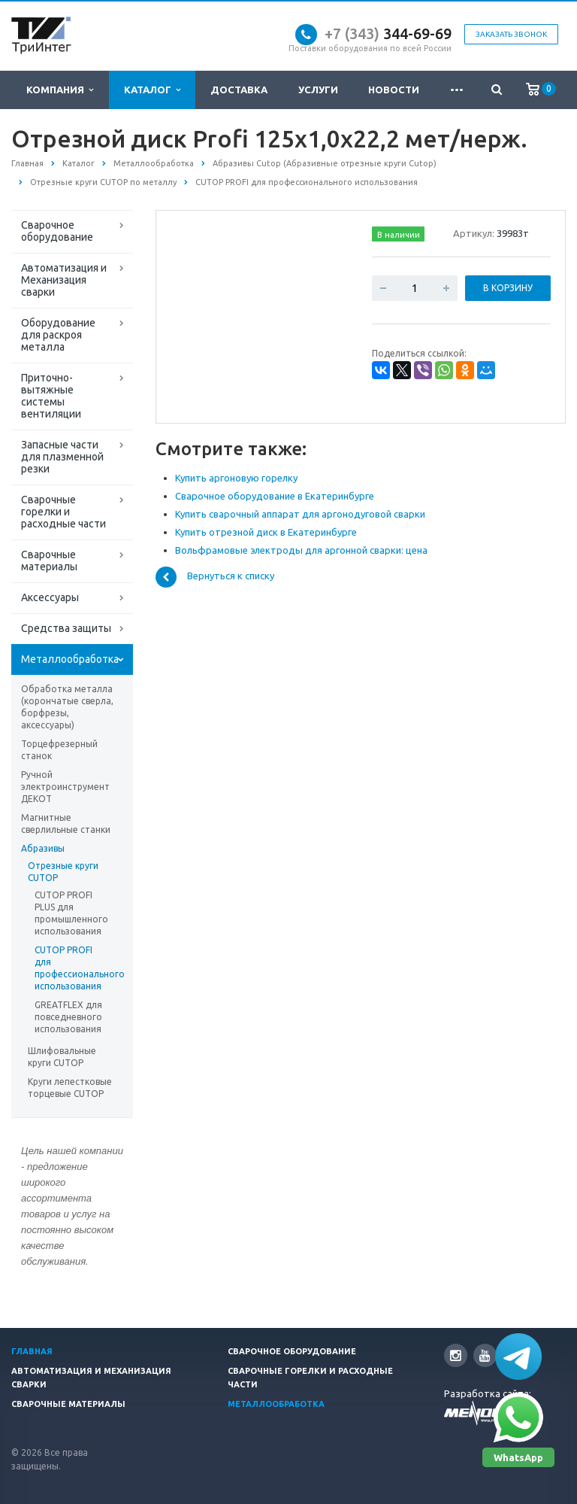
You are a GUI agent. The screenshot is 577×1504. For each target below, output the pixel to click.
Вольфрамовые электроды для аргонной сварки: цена (301, 550)
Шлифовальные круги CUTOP (62, 1057)
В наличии (398, 234)
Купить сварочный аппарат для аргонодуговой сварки (300, 514)
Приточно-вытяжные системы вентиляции (51, 396)
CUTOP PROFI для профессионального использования (72, 968)
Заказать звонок (511, 34)
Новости (393, 89)
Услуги (318, 89)
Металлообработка (70, 659)
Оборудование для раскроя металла (58, 335)
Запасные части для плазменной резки (62, 457)
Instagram (455, 1355)
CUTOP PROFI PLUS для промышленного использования (71, 913)
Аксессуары (50, 597)
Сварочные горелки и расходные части (63, 512)
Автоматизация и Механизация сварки (64, 280)
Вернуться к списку (215, 577)
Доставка (238, 89)
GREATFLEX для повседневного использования (68, 1017)
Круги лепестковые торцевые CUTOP (70, 1087)
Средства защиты (66, 628)
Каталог (152, 90)
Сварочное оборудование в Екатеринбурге (274, 496)
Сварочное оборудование (57, 231)
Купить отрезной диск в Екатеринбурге (266, 532)
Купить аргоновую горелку (236, 477)
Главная (32, 1351)
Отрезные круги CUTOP (63, 872)
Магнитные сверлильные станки (65, 823)
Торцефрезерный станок (59, 750)
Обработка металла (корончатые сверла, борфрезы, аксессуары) (67, 707)
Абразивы (43, 848)
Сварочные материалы (49, 560)
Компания (59, 90)
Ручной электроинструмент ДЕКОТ (65, 787)
